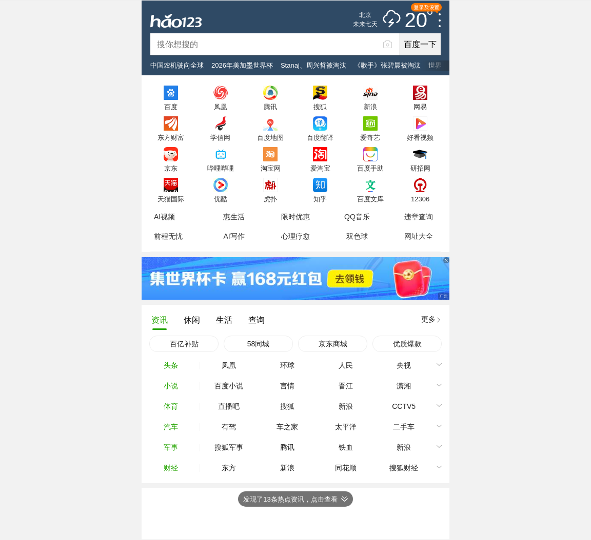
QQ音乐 (357, 217)
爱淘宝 (320, 168)
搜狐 (320, 106)
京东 (171, 168)
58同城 (258, 344)
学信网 (220, 137)
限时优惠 (295, 217)
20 (419, 20)
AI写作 (233, 236)
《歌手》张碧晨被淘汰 (387, 65)
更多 (428, 319)
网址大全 (418, 236)
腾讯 (270, 106)
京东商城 (333, 344)
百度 (171, 106)
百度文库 (370, 198)
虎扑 (270, 198)
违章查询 (418, 217)
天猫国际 (170, 198)
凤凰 (220, 106)
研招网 (420, 168)
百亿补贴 (184, 344)
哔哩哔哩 (220, 168)
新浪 (370, 106)
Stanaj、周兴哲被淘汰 (313, 65)
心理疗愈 (295, 236)
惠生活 (234, 217)
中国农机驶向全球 (177, 65)
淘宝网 (271, 168)
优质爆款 (407, 344)
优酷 (220, 198)
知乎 (320, 198)
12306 (420, 198)
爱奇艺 (370, 137)
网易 (420, 106)
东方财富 (170, 137)
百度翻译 (320, 137)
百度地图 (270, 137)
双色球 (357, 236)
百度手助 (370, 168)
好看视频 (420, 137)
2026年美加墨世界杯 (242, 65)
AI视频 (164, 217)
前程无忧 (168, 236)
